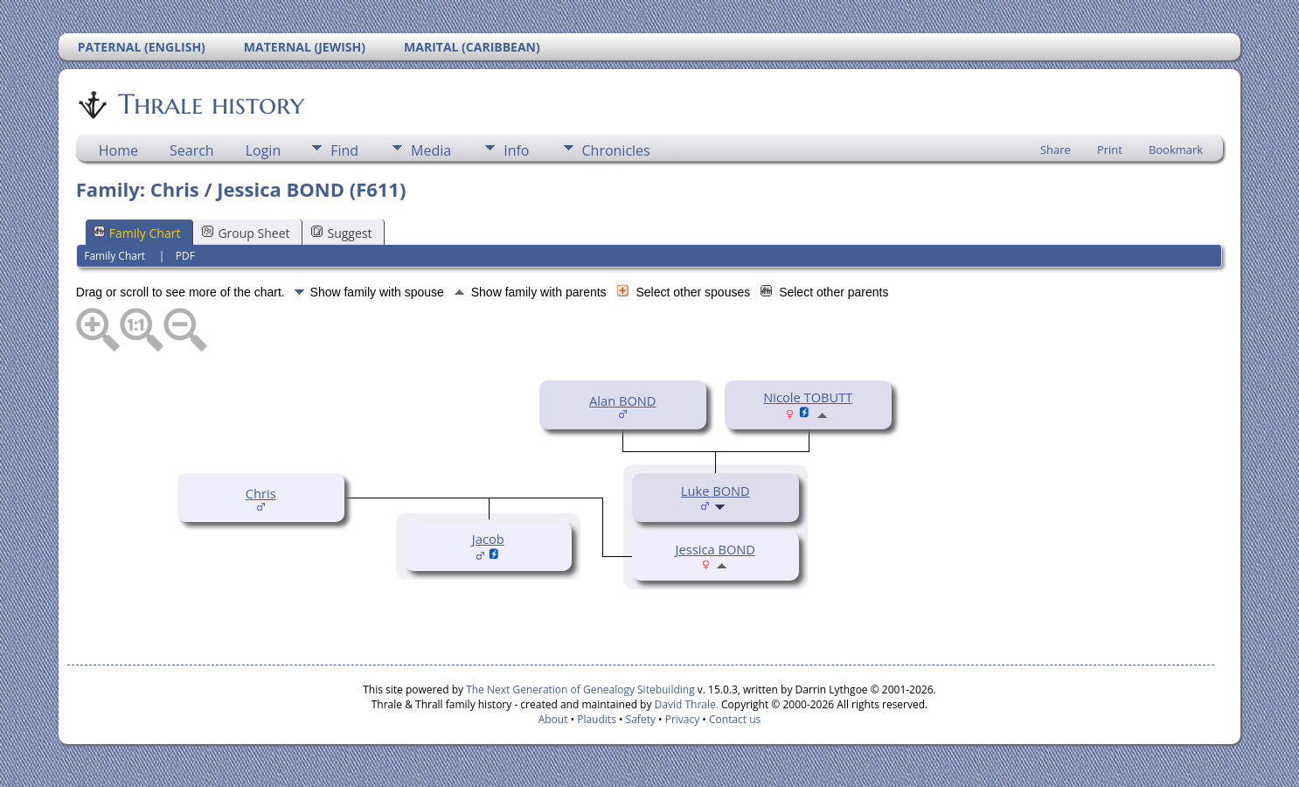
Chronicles (616, 150)
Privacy (682, 719)
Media (431, 150)
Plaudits (596, 719)
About (553, 719)
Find (344, 150)
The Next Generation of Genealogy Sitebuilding (580, 689)
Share (1055, 149)
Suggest (341, 233)
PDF (185, 255)
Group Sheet (245, 233)
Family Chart (137, 233)
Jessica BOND (715, 549)
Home (118, 150)
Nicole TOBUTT (807, 397)
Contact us (735, 719)
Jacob (488, 538)
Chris (261, 493)
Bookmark (1176, 149)
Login (263, 150)
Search (192, 150)
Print (1109, 149)
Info (516, 150)
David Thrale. (684, 704)
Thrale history (209, 104)
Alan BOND (622, 400)
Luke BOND (715, 490)
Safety (641, 719)
